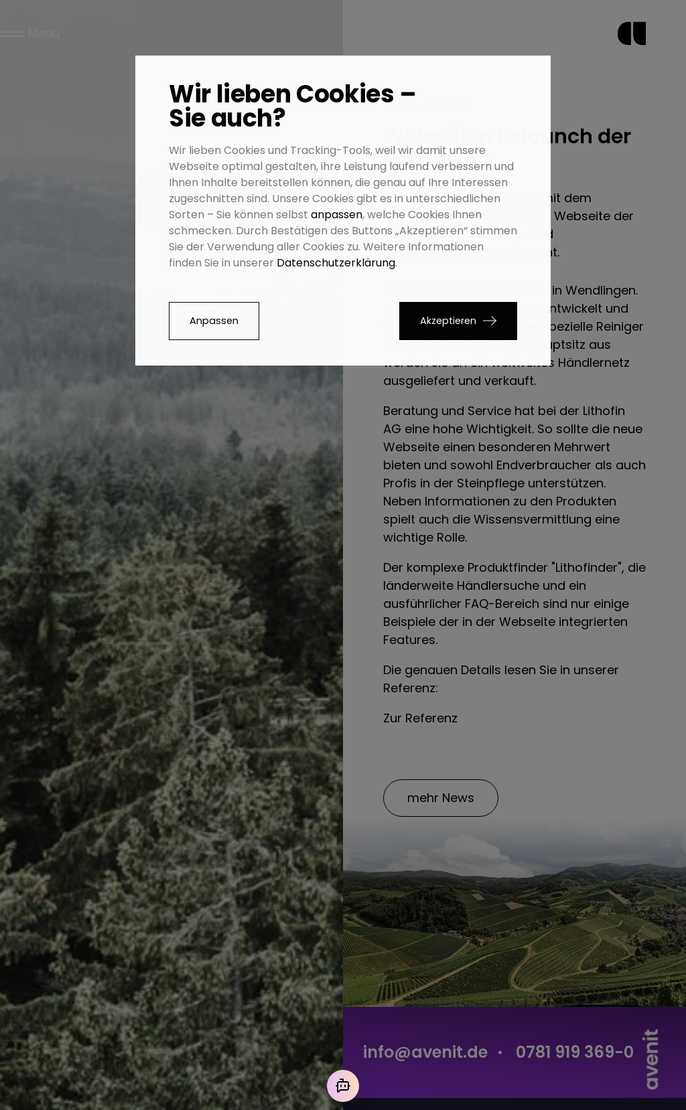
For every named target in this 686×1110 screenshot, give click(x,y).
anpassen (336, 214)
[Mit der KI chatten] (343, 1086)
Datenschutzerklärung (336, 262)
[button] (458, 321)
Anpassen (214, 320)
